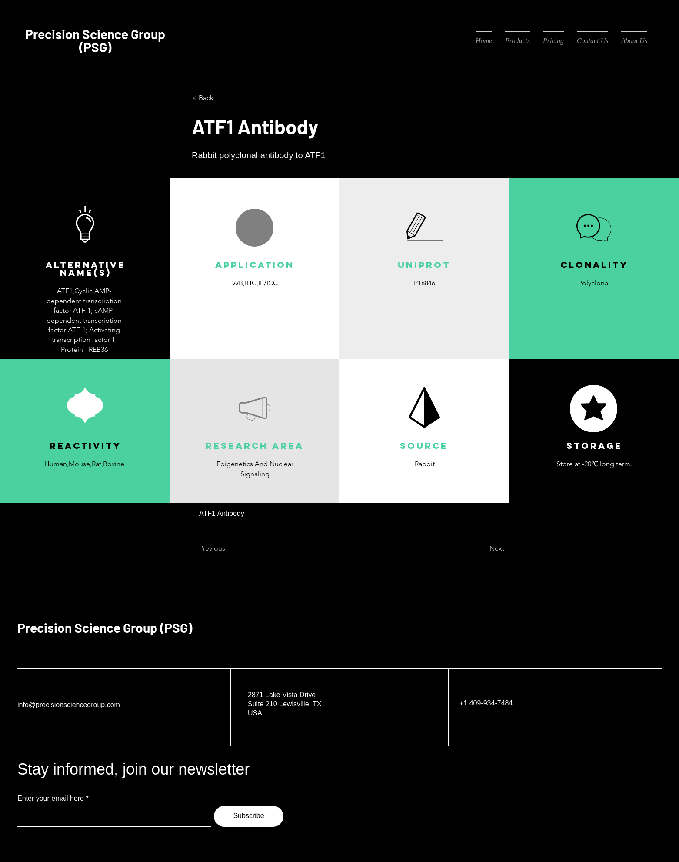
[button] (254, 303)
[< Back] (221, 98)
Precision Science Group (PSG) (104, 627)
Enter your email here (50, 798)
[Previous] (227, 548)
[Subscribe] (248, 816)
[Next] (482, 548)
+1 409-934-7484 (486, 703)
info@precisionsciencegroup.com (68, 704)
